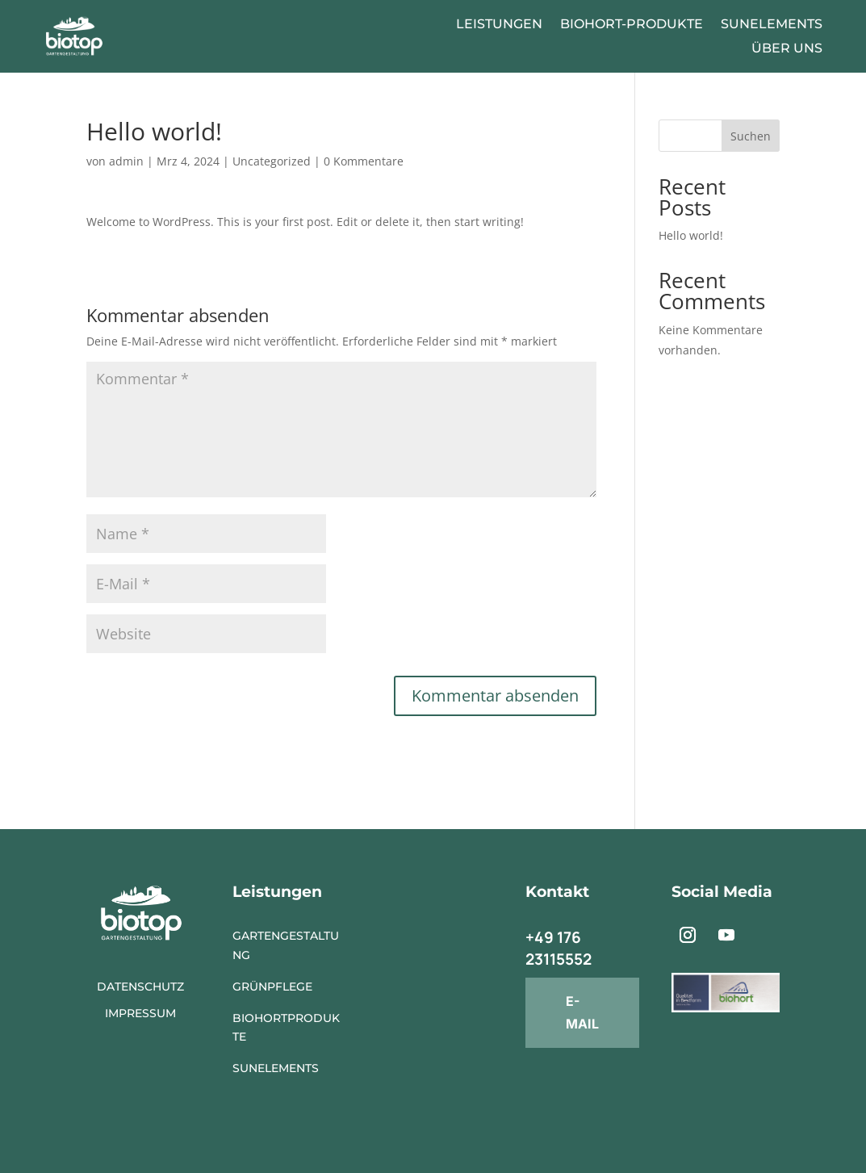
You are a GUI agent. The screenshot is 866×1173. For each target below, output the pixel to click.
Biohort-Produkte (631, 25)
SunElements (771, 25)
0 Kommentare (364, 161)
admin (126, 161)
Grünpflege (272, 986)
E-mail (582, 1012)
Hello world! (691, 235)
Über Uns (786, 49)
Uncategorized (271, 161)
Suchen (750, 136)
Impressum (140, 1013)
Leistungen (499, 25)
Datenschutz (140, 986)
